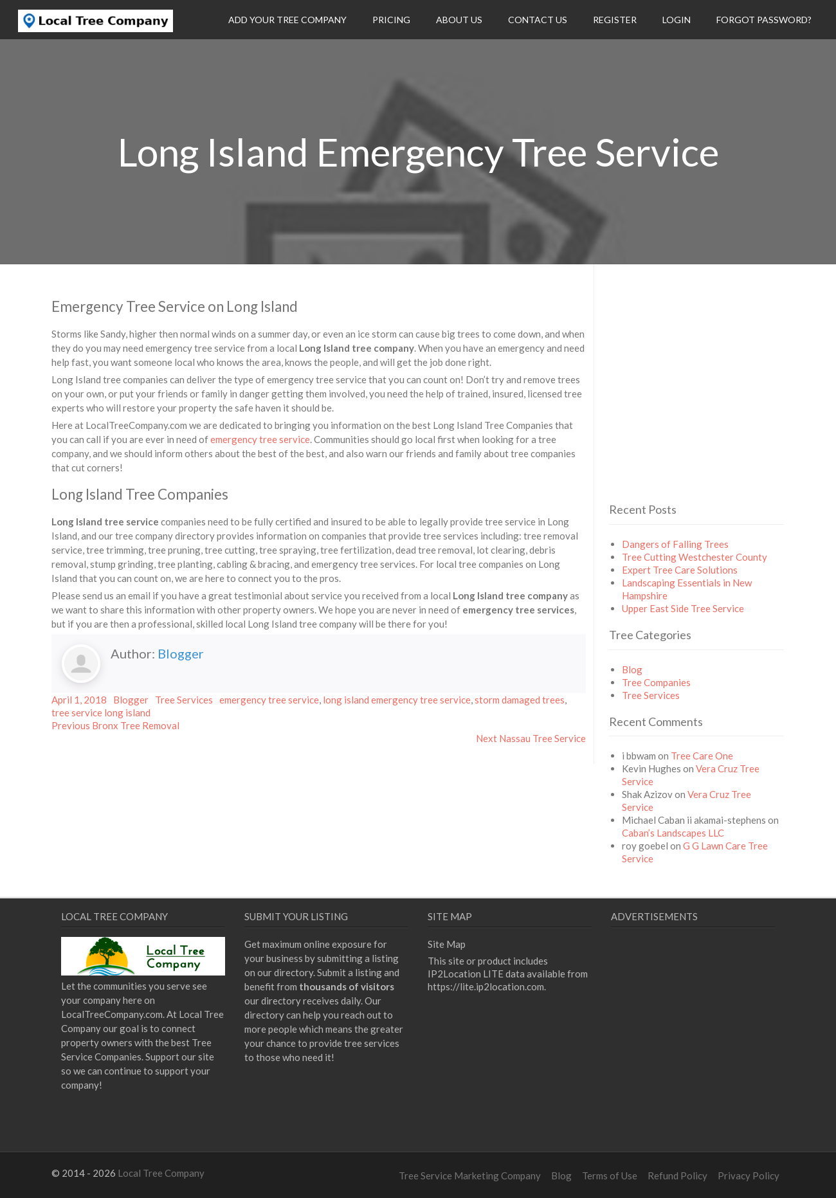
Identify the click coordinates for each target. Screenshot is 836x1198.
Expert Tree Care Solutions (680, 570)
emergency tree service (260, 439)
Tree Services (184, 699)
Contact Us (537, 19)
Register (615, 19)
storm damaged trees (520, 699)
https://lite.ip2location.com (486, 986)
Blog (632, 669)
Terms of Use (609, 1175)
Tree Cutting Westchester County (694, 557)
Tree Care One (702, 755)
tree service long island (100, 712)
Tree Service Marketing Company (470, 1175)
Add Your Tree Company (287, 19)
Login (676, 19)
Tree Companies (656, 682)
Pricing (391, 19)
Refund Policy (677, 1175)
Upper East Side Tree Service (683, 608)
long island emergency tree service (397, 699)
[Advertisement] (717, 406)
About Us (459, 19)
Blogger (181, 653)
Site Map (447, 944)
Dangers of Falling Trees (675, 544)
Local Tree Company (161, 1173)
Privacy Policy (748, 1175)
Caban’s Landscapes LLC (673, 833)
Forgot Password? (764, 19)
